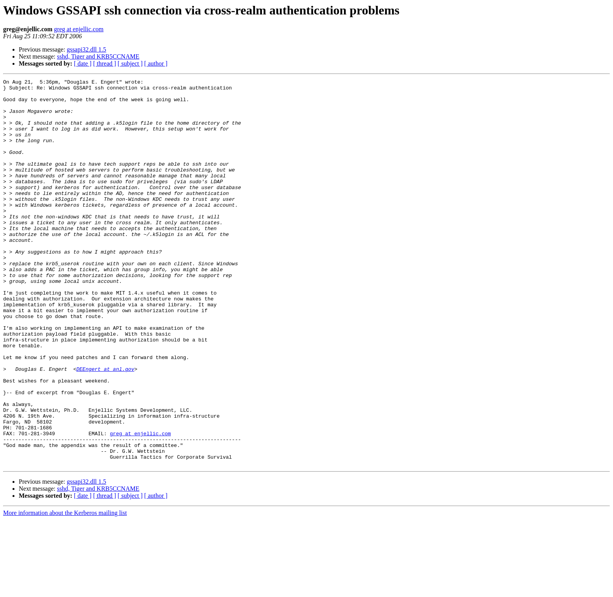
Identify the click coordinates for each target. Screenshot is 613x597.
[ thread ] (104, 63)
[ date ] (82, 63)
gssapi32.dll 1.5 (86, 49)
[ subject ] (130, 63)
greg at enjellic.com (79, 29)
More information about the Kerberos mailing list (65, 590)
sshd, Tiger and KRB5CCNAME (98, 56)
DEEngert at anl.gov (105, 427)
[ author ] (156, 63)
